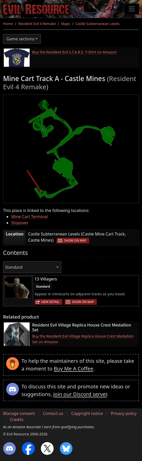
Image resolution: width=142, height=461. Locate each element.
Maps (65, 23)
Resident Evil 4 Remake (37, 23)
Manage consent (19, 413)
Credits (16, 419)
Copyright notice (87, 413)
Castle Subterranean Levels (97, 23)
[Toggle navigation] (132, 9)
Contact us (53, 413)
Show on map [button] (75, 240)
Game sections (20, 39)
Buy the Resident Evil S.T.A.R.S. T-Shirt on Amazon (74, 52)
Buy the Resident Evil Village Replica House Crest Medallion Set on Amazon (83, 339)
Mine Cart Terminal (29, 216)
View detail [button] (50, 302)
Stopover (19, 223)
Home (8, 23)
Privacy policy (124, 413)
